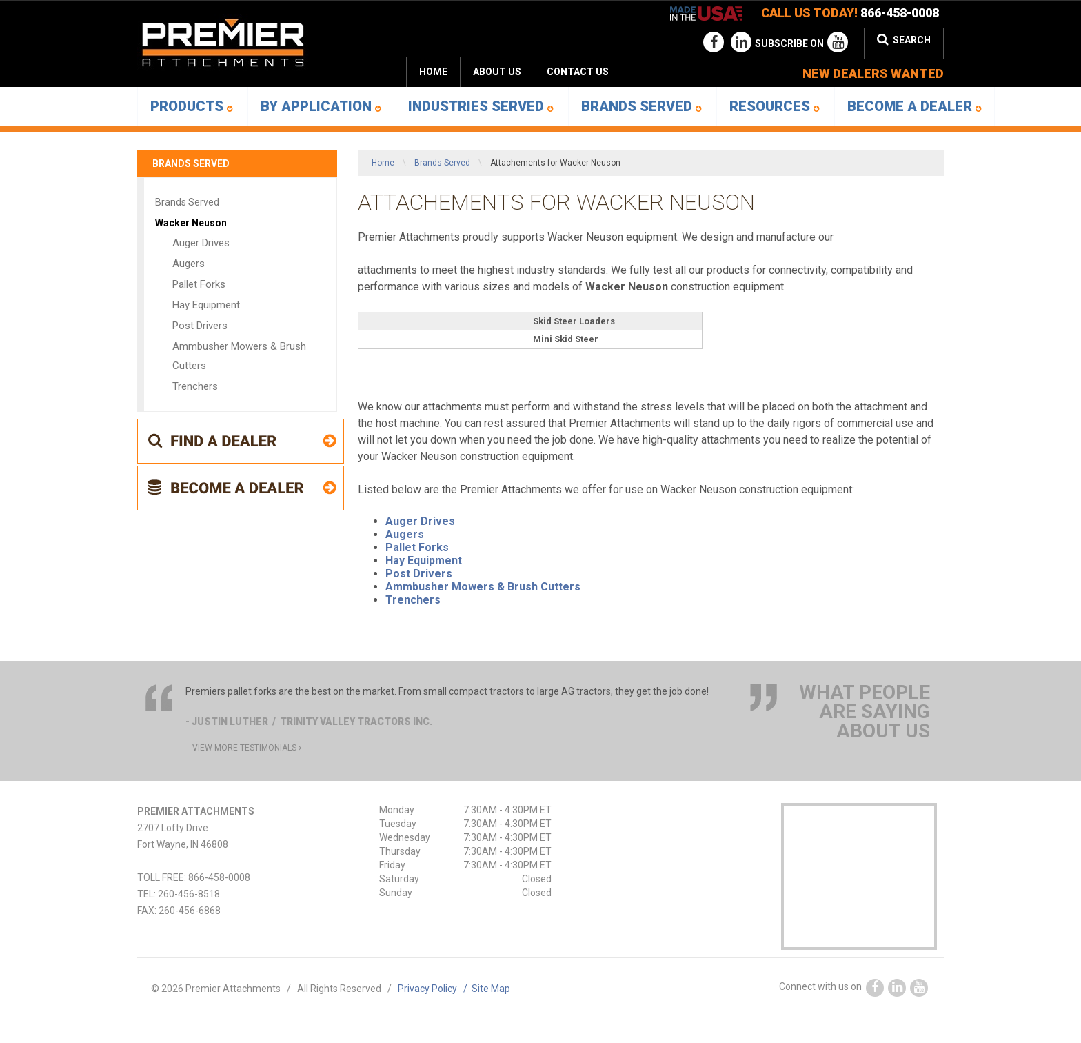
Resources (774, 106)
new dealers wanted (873, 73)
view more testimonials (246, 748)
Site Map (491, 988)
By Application (321, 106)
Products (191, 106)
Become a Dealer (914, 106)
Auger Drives (420, 521)
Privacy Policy (435, 988)
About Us (497, 71)
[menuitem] (497, 72)
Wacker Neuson (191, 222)
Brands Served (641, 106)
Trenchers (413, 599)
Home (433, 71)
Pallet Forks (417, 547)
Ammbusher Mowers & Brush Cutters (482, 586)
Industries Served (481, 106)
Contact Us (578, 71)
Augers (404, 534)
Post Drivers (418, 573)
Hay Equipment (423, 560)
